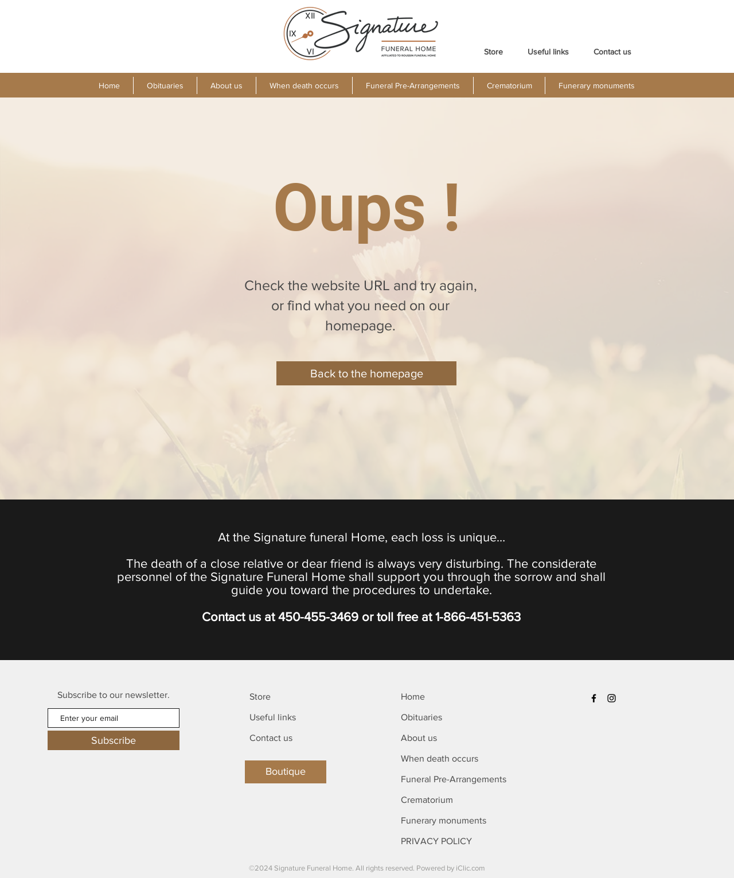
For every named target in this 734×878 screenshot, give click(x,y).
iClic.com (470, 868)
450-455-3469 (318, 616)
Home (413, 696)
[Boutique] (285, 771)
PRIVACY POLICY (436, 841)
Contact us (270, 738)
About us (419, 738)
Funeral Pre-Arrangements (453, 779)
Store (260, 696)
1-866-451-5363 (478, 616)
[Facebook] (593, 698)
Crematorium (427, 800)
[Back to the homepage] (366, 373)
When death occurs (439, 758)
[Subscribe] (113, 740)
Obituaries (421, 717)
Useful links (272, 717)
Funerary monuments (443, 820)
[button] (226, 85)
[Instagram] (611, 698)
